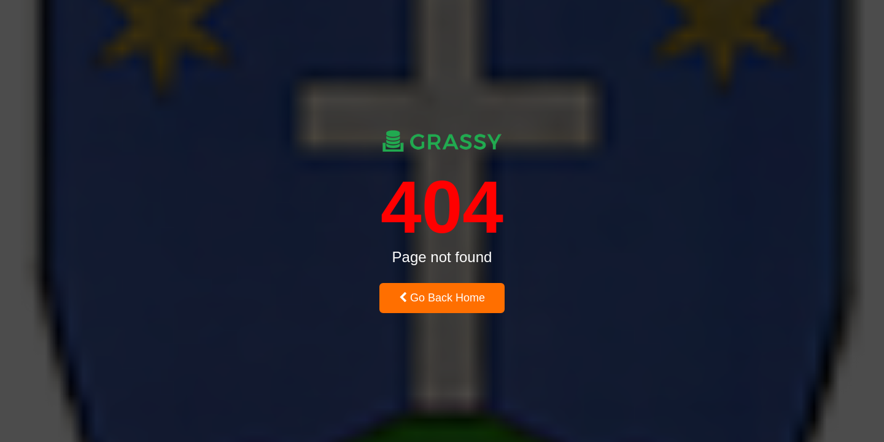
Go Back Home (442, 298)
